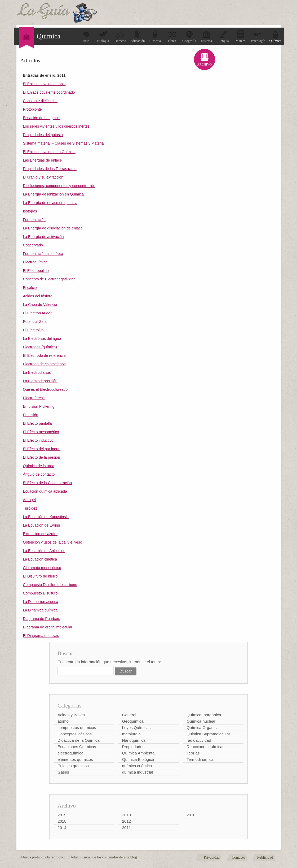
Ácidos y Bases (71, 715)
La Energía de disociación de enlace (53, 228)
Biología (103, 36)
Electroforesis (34, 398)
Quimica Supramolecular (208, 734)
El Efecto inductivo (38, 440)
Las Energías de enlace (42, 160)
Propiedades (133, 746)
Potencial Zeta (35, 321)
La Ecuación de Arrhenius (44, 551)
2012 (126, 821)
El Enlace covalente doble (44, 84)
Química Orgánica (203, 727)
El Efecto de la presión (41, 457)
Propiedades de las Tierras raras (50, 169)
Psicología (258, 36)
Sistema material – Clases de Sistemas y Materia (63, 143)
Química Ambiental (139, 753)
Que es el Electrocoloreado (45, 389)
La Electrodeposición (40, 381)
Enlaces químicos (73, 765)
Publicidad (265, 858)
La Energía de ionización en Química (53, 194)
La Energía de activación (43, 237)
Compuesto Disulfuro (40, 593)
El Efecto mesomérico (41, 432)
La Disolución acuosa (40, 602)
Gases (63, 772)
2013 (126, 815)
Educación (137, 36)
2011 (126, 827)
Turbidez (30, 508)
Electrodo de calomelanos (44, 364)
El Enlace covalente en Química (49, 152)
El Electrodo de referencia (44, 355)
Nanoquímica (133, 740)
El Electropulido (36, 270)
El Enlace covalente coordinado (49, 92)
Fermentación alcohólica (43, 253)
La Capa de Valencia (40, 304)
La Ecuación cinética (40, 559)
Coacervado (33, 245)
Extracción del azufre (40, 534)
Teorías (193, 753)
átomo (63, 721)
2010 (191, 815)
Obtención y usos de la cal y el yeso (52, 542)
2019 (61, 815)
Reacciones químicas (205, 746)
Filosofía (155, 36)
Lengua (224, 36)
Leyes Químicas (136, 727)
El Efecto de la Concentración (47, 483)
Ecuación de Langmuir (41, 118)
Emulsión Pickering (39, 406)
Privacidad (212, 858)
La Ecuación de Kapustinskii (46, 517)
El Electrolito (33, 330)
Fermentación (34, 220)
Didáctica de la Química (78, 740)
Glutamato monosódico (42, 568)
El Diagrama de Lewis (41, 635)
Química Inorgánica (204, 715)
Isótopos (30, 211)
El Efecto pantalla (37, 423)
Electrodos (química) (40, 347)
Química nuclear (201, 721)
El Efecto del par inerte (42, 449)
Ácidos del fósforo (37, 296)
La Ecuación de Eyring (41, 525)
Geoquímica (133, 721)
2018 (61, 821)
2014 (61, 827)
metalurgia (131, 734)
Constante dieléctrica (40, 101)
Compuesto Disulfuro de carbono (50, 585)
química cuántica (137, 765)
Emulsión (30, 415)
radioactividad (199, 740)
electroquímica (70, 753)
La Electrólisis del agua (42, 338)
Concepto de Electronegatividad (49, 279)
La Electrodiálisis (37, 372)
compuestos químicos (76, 727)
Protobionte (32, 109)
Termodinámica (200, 759)
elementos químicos (75, 759)
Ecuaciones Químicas (76, 746)
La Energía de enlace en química (50, 203)
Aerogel (29, 500)
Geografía (189, 36)
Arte (86, 36)
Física (172, 36)
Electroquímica (35, 262)
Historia (206, 36)
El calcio (30, 287)
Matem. (241, 36)
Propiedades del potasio (43, 135)
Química (275, 36)
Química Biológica (138, 759)
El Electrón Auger (37, 313)
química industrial (137, 772)
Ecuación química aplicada (45, 491)
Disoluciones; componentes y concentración (59, 186)
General (129, 715)
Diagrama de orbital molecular (48, 627)
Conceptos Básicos (74, 734)
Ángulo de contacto (39, 474)
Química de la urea (38, 466)
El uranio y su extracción (43, 177)
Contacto (238, 858)
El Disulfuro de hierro (40, 576)
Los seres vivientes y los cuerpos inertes (56, 126)
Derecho (120, 36)
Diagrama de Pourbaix (41, 619)
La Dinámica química (40, 610)
